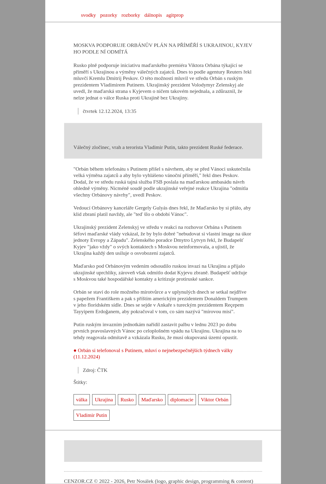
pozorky (108, 15)
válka (81, 399)
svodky (88, 15)
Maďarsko (152, 399)
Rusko (127, 399)
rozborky (130, 15)
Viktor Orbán (214, 399)
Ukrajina (104, 399)
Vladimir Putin (91, 415)
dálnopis (153, 15)
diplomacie (182, 399)
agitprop (174, 15)
